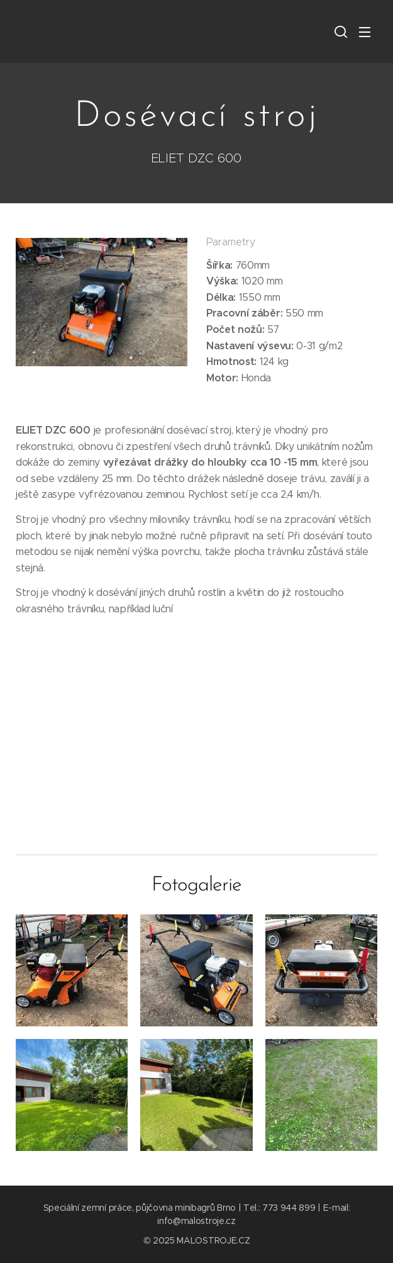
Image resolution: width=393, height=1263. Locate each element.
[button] (339, 31)
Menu (364, 32)
